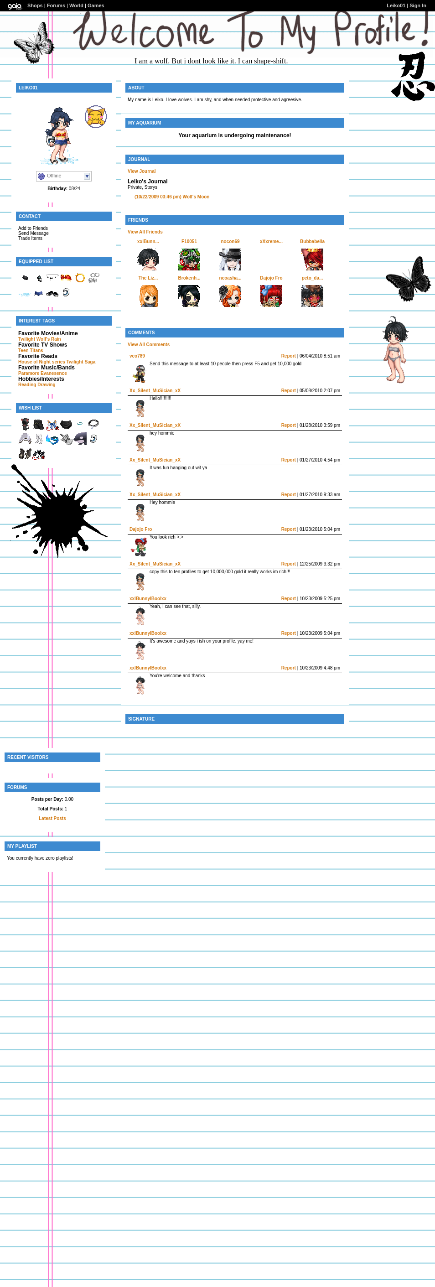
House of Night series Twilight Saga (56, 361)
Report (288, 355)
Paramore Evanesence (42, 373)
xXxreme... (271, 241)
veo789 (137, 355)
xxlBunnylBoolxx (147, 598)
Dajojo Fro (271, 277)
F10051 (189, 241)
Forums (56, 5)
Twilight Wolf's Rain (39, 339)
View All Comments (149, 344)
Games (96, 5)
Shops (35, 5)
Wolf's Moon (172, 196)
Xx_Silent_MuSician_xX (155, 390)
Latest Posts (52, 818)
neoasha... (230, 277)
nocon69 (230, 241)
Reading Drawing (37, 384)
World (76, 5)
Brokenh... (189, 277)
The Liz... (148, 277)
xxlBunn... (148, 241)
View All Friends (145, 231)
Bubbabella (312, 241)
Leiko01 (396, 5)
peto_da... (312, 277)
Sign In (417, 5)
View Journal (142, 171)
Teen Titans (30, 350)
